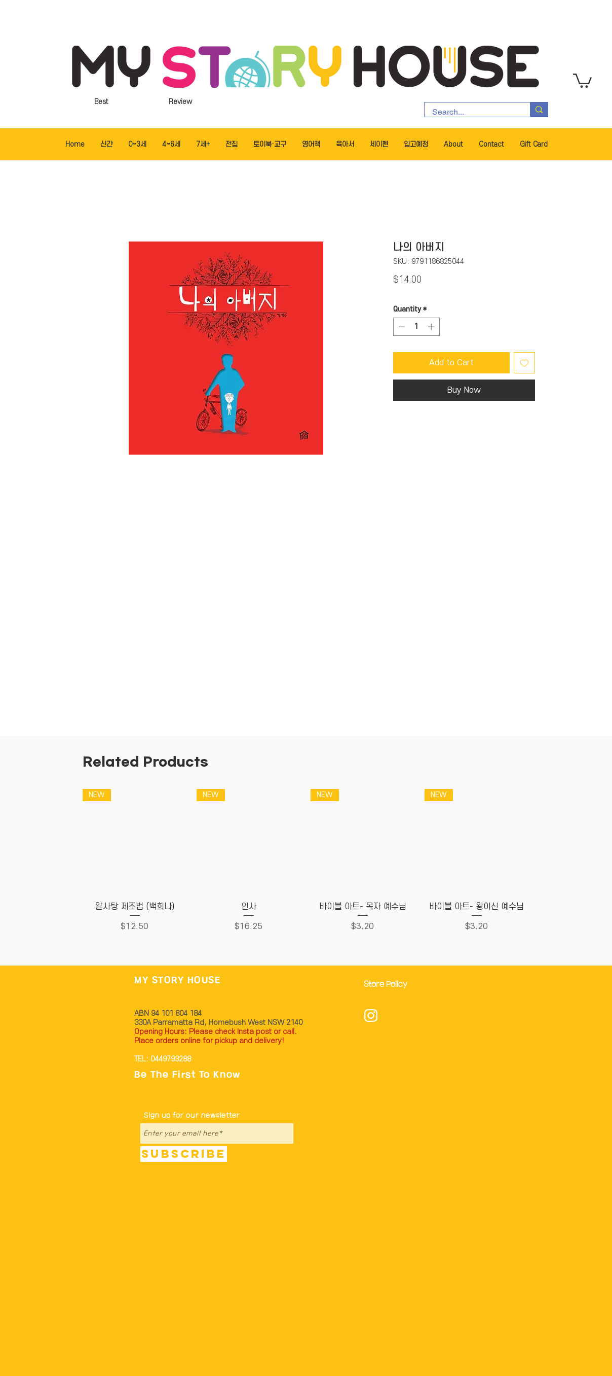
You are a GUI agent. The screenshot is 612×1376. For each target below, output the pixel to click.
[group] (305, 866)
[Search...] (470, 112)
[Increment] (432, 326)
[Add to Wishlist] (524, 362)
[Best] (101, 102)
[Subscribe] (183, 1154)
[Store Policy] (388, 985)
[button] (582, 80)
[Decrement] (401, 326)
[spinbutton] (416, 326)
